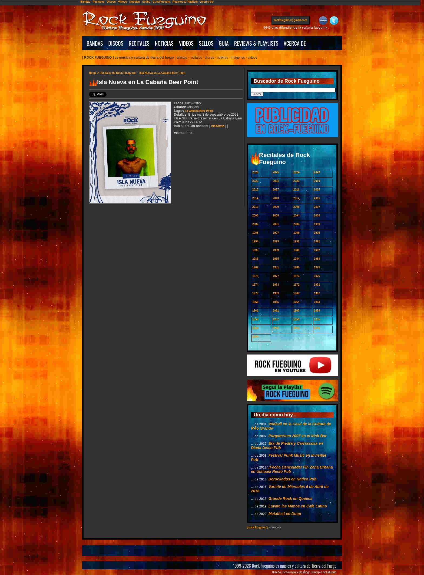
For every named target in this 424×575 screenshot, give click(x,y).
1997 (276, 232)
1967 (317, 293)
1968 (296, 293)
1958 (255, 319)
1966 (255, 301)
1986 (255, 258)
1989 (276, 250)
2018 (255, 189)
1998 (255, 232)
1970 (255, 293)
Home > (94, 72)
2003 (317, 215)
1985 (276, 258)
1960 (296, 310)
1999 (317, 224)
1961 (276, 310)
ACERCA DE (295, 43)
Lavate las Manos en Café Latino (298, 506)
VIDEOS (186, 43)
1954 (255, 327)
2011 (317, 198)
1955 (317, 319)
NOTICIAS (164, 43)
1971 (317, 284)
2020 (296, 180)
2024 (296, 172)
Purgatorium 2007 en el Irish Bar (298, 436)
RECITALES (139, 43)
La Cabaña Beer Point (199, 110)
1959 (317, 310)
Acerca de (206, 1)
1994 (255, 241)
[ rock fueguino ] (257, 527)
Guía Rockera (161, 1)
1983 (317, 258)
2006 (255, 215)
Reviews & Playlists (185, 1)
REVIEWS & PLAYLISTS (256, 43)
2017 (276, 189)
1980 (296, 267)
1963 (317, 301)
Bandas (85, 1)
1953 (276, 327)
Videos (122, 1)
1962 (255, 310)
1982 (255, 267)
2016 (296, 189)
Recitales (98, 1)
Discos (111, 1)
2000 (296, 224)
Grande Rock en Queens (291, 498)
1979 (317, 267)
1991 (317, 241)
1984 (296, 258)
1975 (317, 276)
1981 (276, 267)
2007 (317, 206)
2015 (317, 189)
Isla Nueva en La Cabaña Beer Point (162, 72)
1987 (317, 250)
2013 (276, 198)
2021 (276, 180)
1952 (296, 327)
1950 (255, 336)
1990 (255, 250)
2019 (317, 180)
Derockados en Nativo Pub (292, 479)
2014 (255, 198)
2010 (255, 206)
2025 (276, 172)
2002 (255, 224)
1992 (296, 241)
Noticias (134, 1)
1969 (276, 293)
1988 (296, 250)
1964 (296, 301)
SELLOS (206, 43)
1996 (296, 232)
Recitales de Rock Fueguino (117, 72)
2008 (296, 206)
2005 (276, 215)
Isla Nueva (217, 126)
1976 (296, 276)
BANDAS (95, 43)
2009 (276, 206)
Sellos (146, 1)
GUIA (223, 43)
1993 (276, 241)
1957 (276, 319)
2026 (255, 172)
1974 (255, 284)
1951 (317, 327)
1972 (296, 284)
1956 (296, 319)
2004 (296, 215)
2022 (255, 180)
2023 (317, 172)
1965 (276, 301)
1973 (276, 284)
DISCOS (116, 43)
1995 (317, 232)
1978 (255, 276)
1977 (276, 276)
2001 (276, 224)
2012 (296, 198)
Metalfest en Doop (285, 514)
